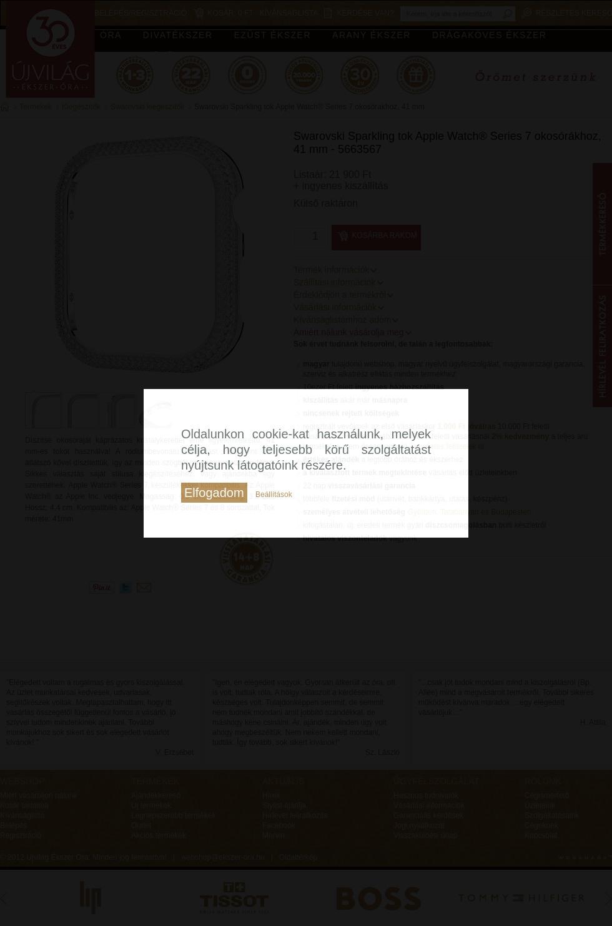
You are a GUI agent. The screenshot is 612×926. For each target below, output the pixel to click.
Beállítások (273, 494)
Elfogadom (214, 493)
